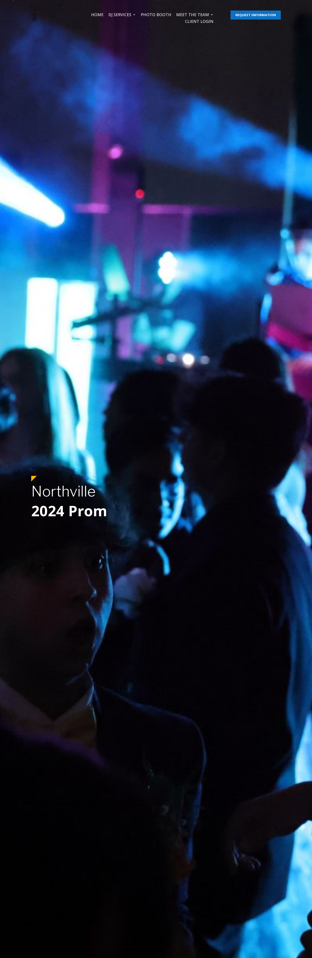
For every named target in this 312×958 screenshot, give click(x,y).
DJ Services (119, 15)
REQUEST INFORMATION (255, 15)
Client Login (199, 22)
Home (97, 15)
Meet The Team (192, 15)
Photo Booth (156, 15)
